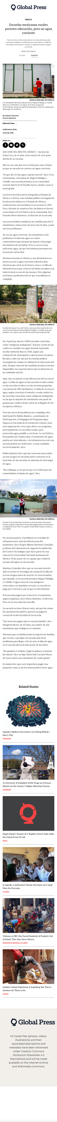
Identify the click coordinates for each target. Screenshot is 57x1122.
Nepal (5, 841)
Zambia (6, 994)
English (22, 55)
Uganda (6, 892)
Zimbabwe (7, 739)
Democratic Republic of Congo (15, 943)
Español (34, 55)
